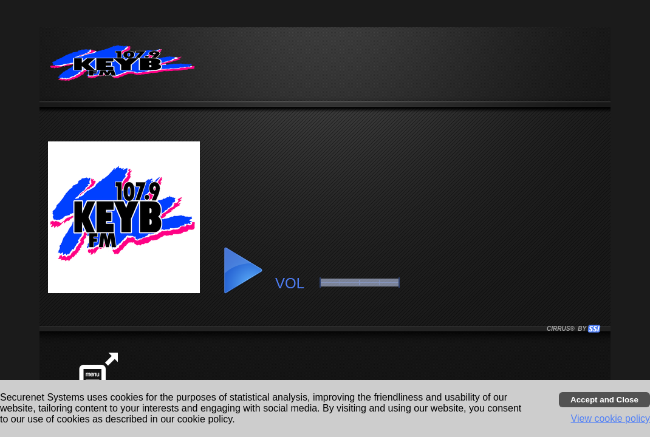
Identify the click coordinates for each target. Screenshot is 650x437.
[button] (242, 270)
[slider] (360, 282)
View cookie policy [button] (610, 418)
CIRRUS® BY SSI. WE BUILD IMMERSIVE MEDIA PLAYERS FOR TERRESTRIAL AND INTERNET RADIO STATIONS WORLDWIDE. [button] (568, 328)
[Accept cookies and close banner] (604, 399)
